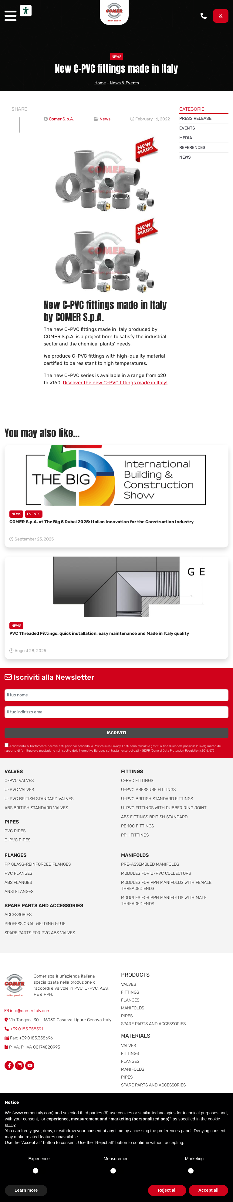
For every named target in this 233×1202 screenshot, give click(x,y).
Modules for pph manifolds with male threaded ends (164, 900)
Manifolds (135, 855)
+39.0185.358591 (26, 1029)
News (116, 57)
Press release (195, 118)
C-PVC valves (19, 780)
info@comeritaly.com (27, 1010)
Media (185, 137)
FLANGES (15, 855)
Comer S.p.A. (61, 119)
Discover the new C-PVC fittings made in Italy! (115, 383)
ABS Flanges (18, 882)
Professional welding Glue (35, 923)
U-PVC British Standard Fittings (157, 798)
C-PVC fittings (137, 780)
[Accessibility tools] (26, 10)
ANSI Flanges (19, 891)
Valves (14, 771)
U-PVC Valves (19, 789)
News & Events (124, 83)
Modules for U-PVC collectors (156, 873)
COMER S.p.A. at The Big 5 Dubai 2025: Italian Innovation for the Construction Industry (101, 521)
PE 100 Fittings (137, 826)
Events (187, 128)
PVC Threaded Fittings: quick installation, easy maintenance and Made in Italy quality (99, 633)
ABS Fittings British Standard (154, 817)
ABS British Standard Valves (36, 807)
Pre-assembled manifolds (150, 864)
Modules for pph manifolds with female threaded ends (166, 885)
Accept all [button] (208, 1190)
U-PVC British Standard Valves (39, 798)
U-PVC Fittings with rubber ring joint (164, 807)
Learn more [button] (26, 1190)
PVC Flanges (18, 873)
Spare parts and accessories (44, 905)
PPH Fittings (135, 835)
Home (100, 83)
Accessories (18, 914)
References (192, 147)
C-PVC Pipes (17, 840)
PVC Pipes (15, 830)
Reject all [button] (167, 1190)
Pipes (12, 822)
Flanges (130, 1000)
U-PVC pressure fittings (148, 789)
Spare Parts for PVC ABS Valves (40, 932)
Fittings (132, 771)
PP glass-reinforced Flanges (38, 864)
